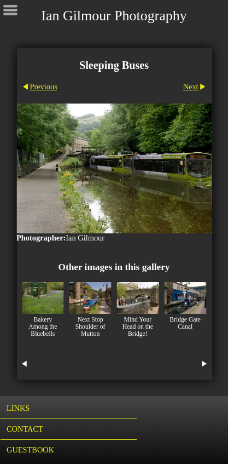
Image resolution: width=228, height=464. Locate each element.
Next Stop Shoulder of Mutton (90, 326)
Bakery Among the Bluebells (42, 326)
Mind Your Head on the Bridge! (137, 326)
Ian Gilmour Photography (113, 16)
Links (18, 408)
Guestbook (30, 449)
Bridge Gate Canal (185, 323)
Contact (25, 429)
